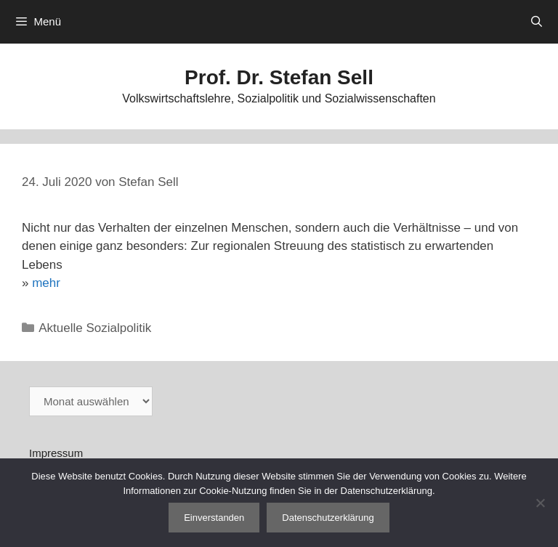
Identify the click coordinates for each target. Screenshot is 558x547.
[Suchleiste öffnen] (536, 22)
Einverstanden (214, 517)
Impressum (56, 453)
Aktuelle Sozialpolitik (95, 328)
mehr (46, 283)
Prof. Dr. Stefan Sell (279, 77)
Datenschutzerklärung (327, 517)
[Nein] (540, 502)
